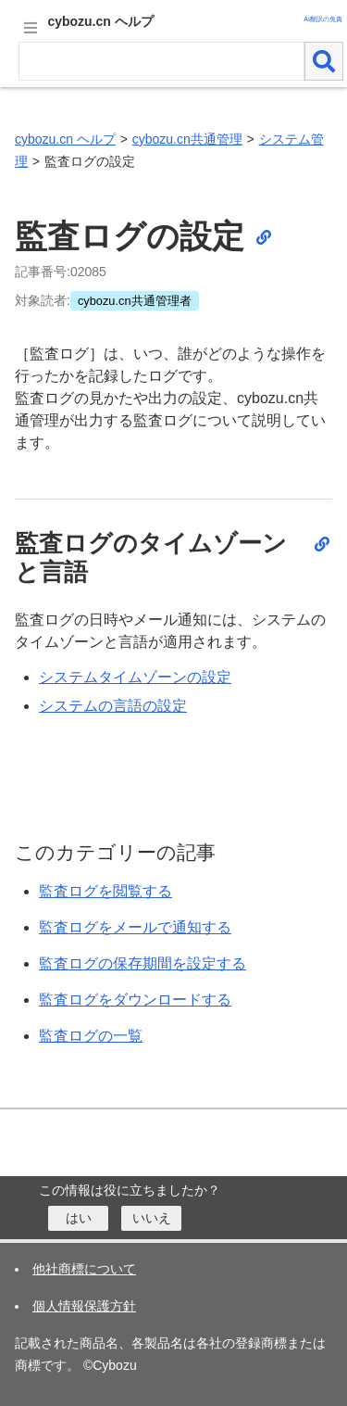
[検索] (323, 61)
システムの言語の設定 (113, 706)
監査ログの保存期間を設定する (142, 963)
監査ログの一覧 (91, 1036)
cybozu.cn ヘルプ (65, 139)
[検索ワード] (161, 61)
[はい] (78, 1218)
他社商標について (84, 1268)
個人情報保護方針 (84, 1305)
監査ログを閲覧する (105, 891)
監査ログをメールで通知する (135, 927)
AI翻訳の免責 (323, 19)
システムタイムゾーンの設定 (135, 677)
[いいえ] (151, 1218)
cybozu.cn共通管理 (187, 139)
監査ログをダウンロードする (135, 999)
